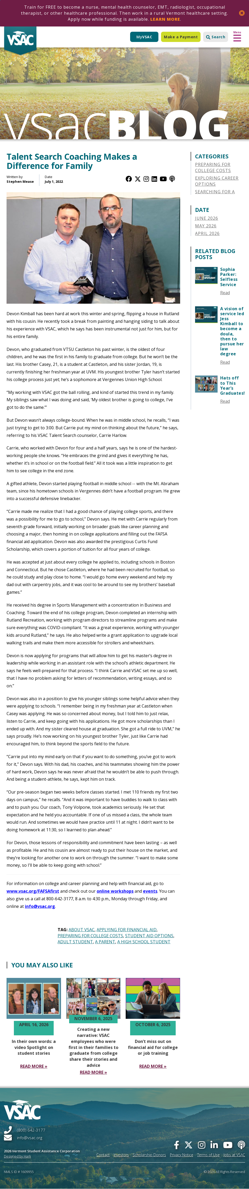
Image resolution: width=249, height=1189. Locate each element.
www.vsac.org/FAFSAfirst (33, 891)
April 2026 (207, 233)
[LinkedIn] (154, 178)
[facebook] (176, 1144)
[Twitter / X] (138, 178)
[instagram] (201, 1144)
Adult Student (75, 942)
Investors (121, 1154)
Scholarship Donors (149, 1154)
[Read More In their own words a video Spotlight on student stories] (33, 1066)
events (150, 891)
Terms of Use (208, 1154)
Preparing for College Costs (90, 936)
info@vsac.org (40, 906)
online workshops (115, 891)
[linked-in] (214, 1144)
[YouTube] (163, 178)
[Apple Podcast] (172, 178)
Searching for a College (215, 195)
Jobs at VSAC (234, 1154)
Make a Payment (181, 36)
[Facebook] (129, 178)
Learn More (165, 19)
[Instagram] (146, 178)
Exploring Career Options (217, 181)
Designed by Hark (17, 1156)
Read (225, 293)
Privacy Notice (181, 1154)
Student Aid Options (149, 936)
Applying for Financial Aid (127, 930)
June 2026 (206, 218)
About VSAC (82, 930)
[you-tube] (228, 1144)
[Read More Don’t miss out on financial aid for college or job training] (153, 1066)
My (144, 36)
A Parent (105, 942)
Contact (103, 1154)
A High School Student (143, 942)
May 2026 (206, 226)
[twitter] (188, 1144)
